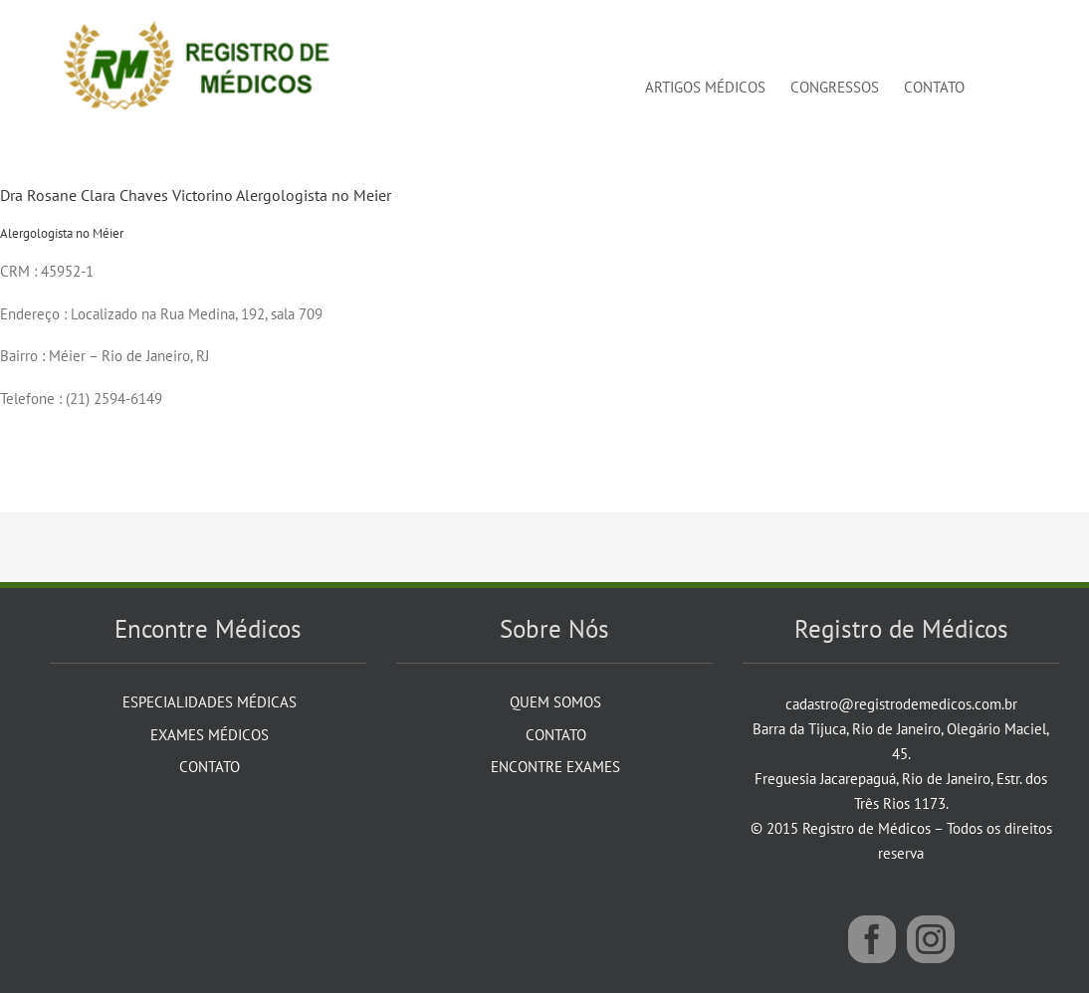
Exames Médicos (209, 734)
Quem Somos (555, 702)
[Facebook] (872, 939)
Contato (209, 766)
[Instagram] (931, 939)
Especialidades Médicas (209, 702)
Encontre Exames (555, 766)
